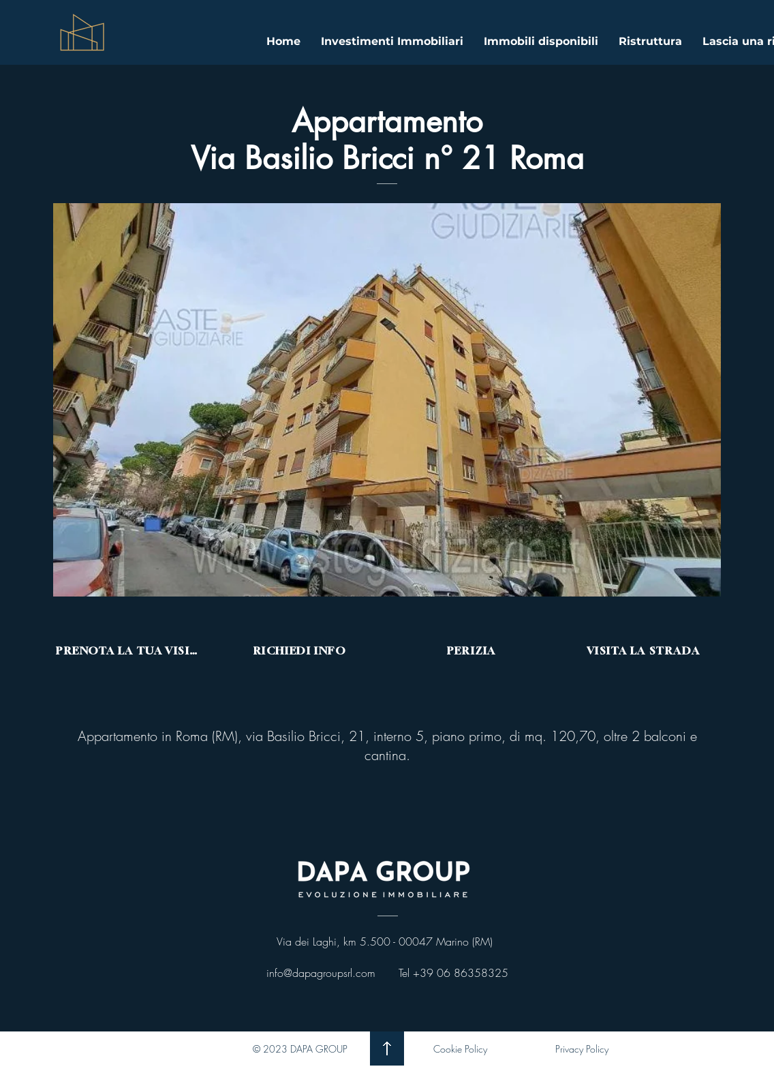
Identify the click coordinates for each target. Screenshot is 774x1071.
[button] (387, 400)
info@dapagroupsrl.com (320, 972)
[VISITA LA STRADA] (644, 650)
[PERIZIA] (472, 650)
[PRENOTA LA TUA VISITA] (129, 650)
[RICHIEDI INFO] (301, 650)
